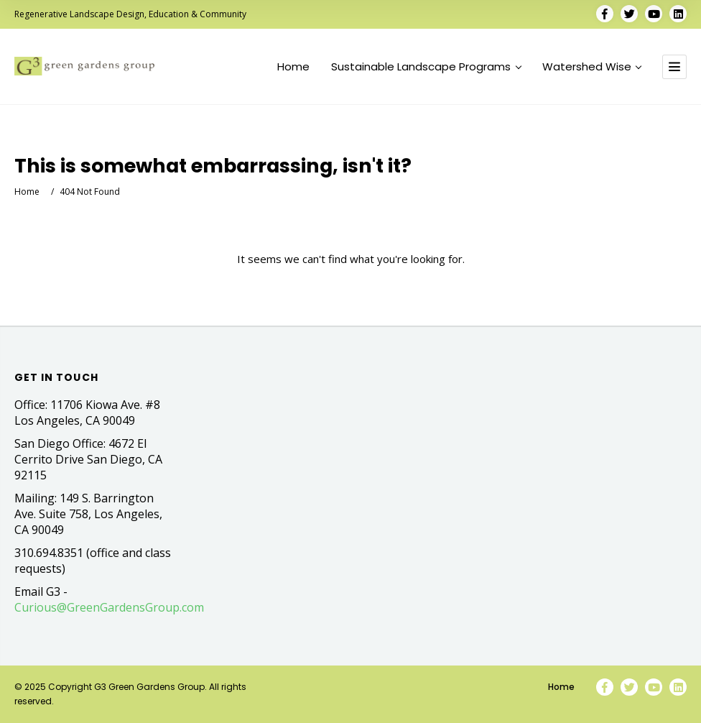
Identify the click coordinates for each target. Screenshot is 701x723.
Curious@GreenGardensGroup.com (109, 607)
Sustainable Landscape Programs (426, 67)
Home (293, 67)
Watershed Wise (591, 67)
